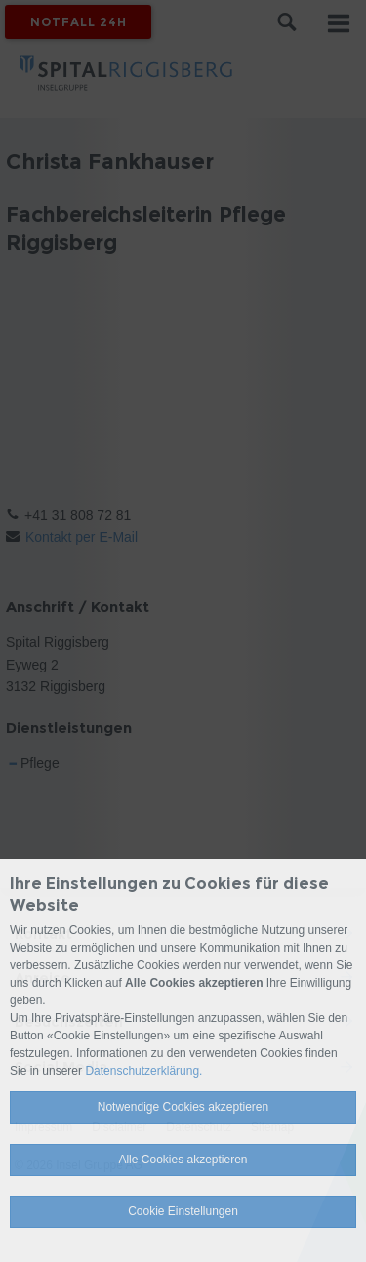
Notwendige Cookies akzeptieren (183, 1107)
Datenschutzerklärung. (143, 1071)
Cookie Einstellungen (183, 1211)
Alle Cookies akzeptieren (182, 1159)
